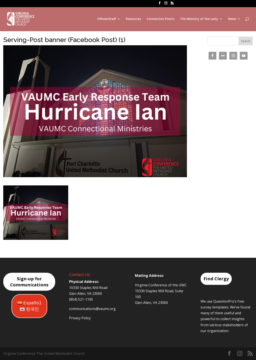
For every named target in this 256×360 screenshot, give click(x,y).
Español (29, 303)
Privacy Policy (80, 318)
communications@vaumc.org (92, 308)
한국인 (29, 309)
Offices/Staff (106, 19)
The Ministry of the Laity (199, 19)
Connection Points (160, 19)
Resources (133, 19)
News (232, 19)
